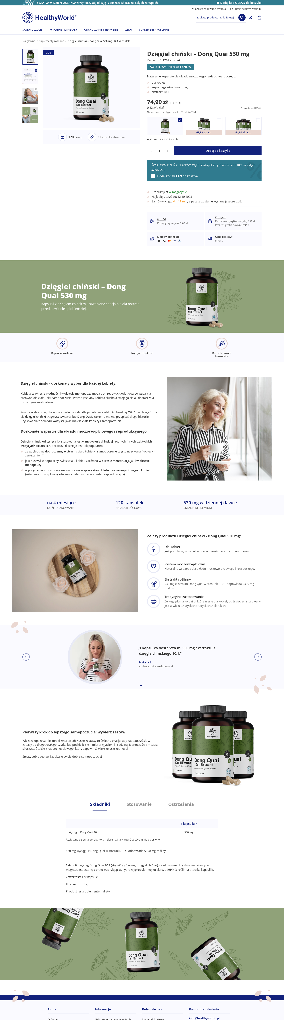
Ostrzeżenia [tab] (181, 804)
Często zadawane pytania (208, 8)
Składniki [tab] (100, 804)
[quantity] (159, 151)
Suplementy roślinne (51, 41)
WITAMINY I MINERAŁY (63, 29)
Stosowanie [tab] (139, 804)
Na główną (28, 41)
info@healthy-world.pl (246, 8)
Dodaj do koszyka (218, 151)
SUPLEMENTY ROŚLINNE (154, 29)
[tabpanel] (142, 852)
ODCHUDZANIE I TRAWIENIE (101, 29)
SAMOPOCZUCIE (32, 29)
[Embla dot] (141, 685)
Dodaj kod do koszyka (241, 3)
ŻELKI (128, 29)
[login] (250, 17)
